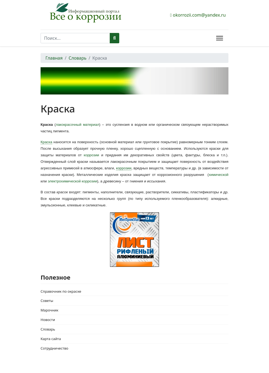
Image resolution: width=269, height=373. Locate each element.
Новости (48, 319)
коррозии (91, 155)
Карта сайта (51, 338)
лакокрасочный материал (77, 125)
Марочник (49, 310)
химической (218, 175)
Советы (47, 300)
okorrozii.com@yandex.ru (199, 15)
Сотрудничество (54, 348)
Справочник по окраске (61, 291)
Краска (46, 142)
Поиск (114, 38)
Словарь (48, 329)
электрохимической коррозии (72, 181)
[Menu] (219, 38)
